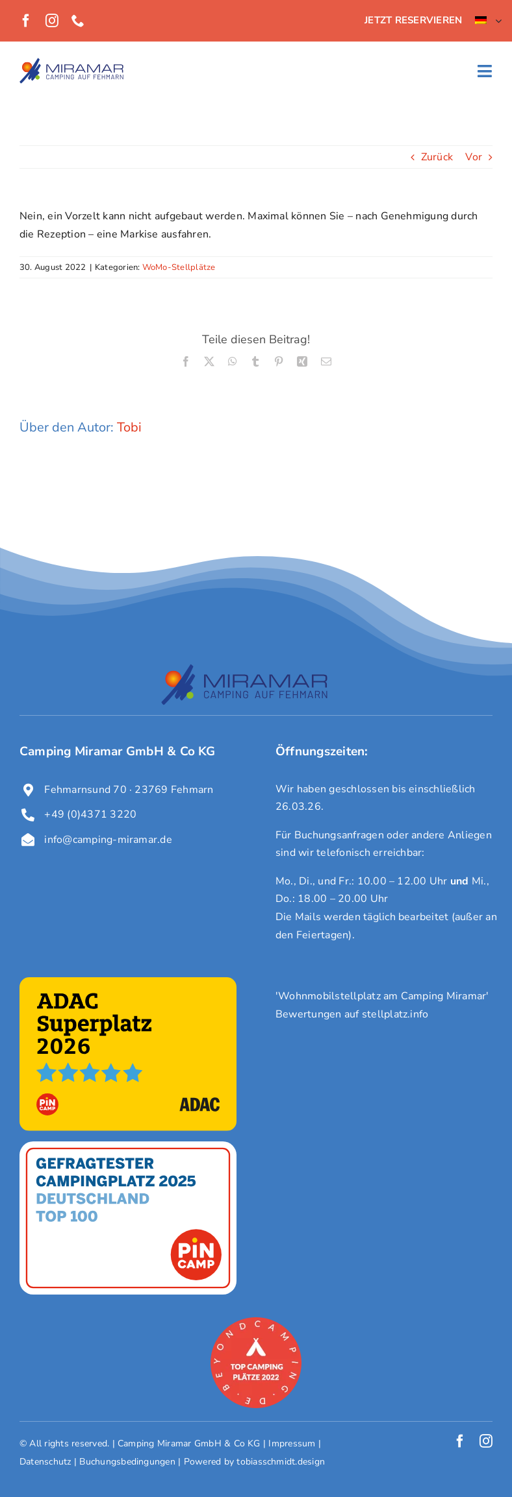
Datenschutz (45, 1461)
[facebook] (25, 20)
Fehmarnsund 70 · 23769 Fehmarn (128, 790)
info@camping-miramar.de (108, 840)
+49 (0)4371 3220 (90, 814)
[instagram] (51, 20)
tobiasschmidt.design (281, 1461)
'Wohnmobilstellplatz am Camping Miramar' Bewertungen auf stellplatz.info (382, 1005)
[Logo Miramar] (71, 63)
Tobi (129, 427)
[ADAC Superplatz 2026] (128, 982)
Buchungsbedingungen (127, 1461)
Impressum (291, 1443)
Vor (473, 157)
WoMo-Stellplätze (179, 267)
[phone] (77, 20)
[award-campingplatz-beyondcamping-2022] (256, 1322)
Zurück (437, 157)
